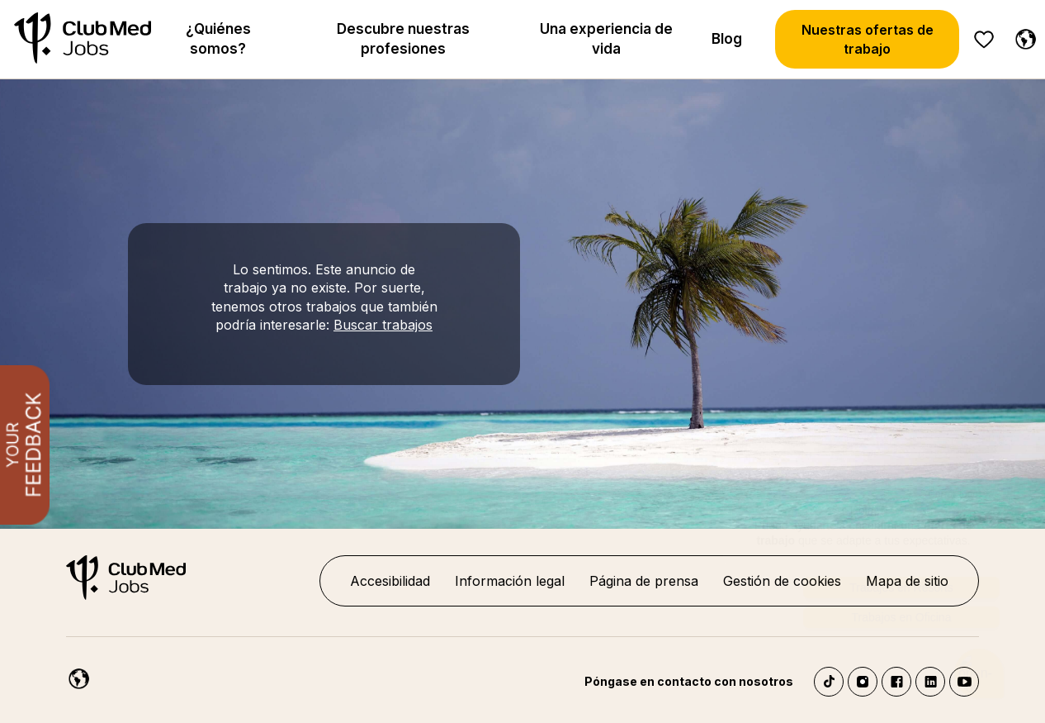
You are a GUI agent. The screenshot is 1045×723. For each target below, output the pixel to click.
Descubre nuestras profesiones (403, 39)
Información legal (510, 581)
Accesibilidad (390, 581)
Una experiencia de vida (606, 39)
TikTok (829, 682)
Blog (727, 39)
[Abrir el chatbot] (979, 663)
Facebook (896, 682)
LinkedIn (930, 682)
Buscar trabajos (383, 324)
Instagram (862, 682)
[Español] (1022, 36)
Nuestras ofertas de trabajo (867, 38)
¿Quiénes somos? (218, 39)
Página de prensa (643, 581)
